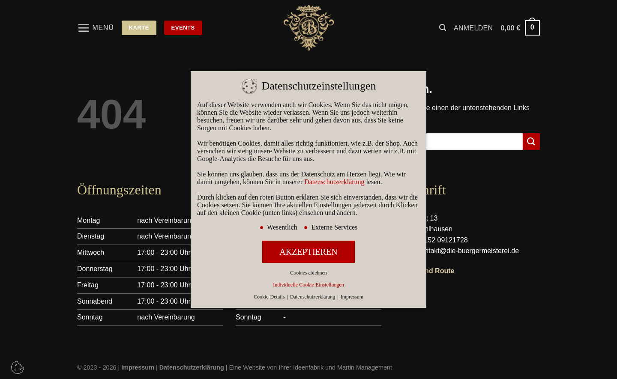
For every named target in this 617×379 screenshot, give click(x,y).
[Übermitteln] (531, 141)
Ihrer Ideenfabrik (301, 367)
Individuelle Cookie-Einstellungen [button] (308, 285)
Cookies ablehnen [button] (308, 273)
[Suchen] (442, 27)
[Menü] (95, 28)
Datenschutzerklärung (334, 181)
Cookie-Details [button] (270, 297)
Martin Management (364, 367)
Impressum (352, 297)
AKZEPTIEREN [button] (308, 252)
